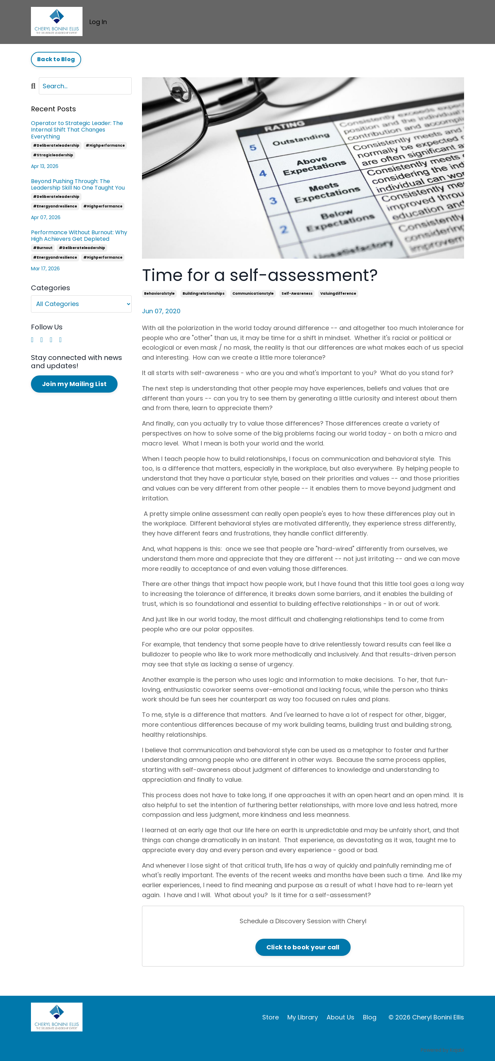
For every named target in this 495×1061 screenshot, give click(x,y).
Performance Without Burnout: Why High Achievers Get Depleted (79, 235)
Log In (98, 22)
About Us (340, 1017)
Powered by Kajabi (442, 1050)
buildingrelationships (203, 293)
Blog (369, 1017)
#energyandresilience (55, 206)
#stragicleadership (53, 155)
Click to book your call (303, 947)
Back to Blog (56, 59)
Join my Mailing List (74, 384)
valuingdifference (338, 293)
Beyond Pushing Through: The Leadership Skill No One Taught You (78, 184)
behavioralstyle (159, 293)
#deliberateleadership (56, 145)
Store (270, 1017)
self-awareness (297, 293)
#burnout (43, 247)
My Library (302, 1017)
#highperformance (105, 145)
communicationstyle (253, 293)
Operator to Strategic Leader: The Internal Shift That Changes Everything (77, 130)
